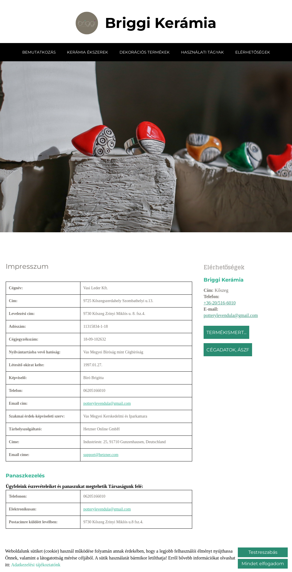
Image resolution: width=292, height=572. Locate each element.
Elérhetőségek (252, 52)
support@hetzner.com (100, 454)
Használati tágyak (202, 52)
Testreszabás (262, 552)
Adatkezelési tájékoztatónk (35, 564)
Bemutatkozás (39, 52)
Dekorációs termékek (144, 52)
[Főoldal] (87, 22)
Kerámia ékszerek (87, 52)
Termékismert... (226, 332)
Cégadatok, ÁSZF (227, 349)
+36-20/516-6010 (220, 302)
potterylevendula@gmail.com (231, 315)
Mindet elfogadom (263, 563)
